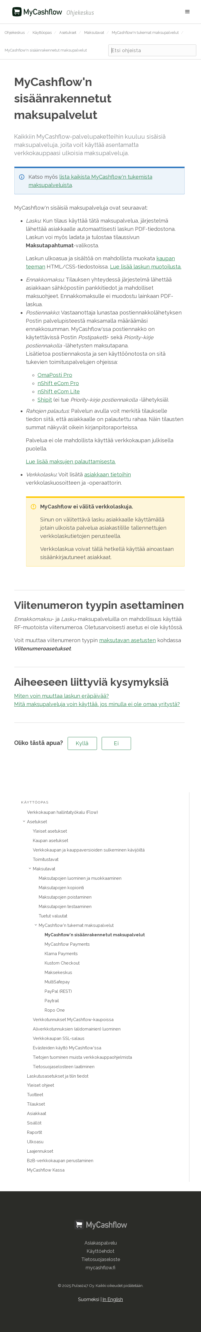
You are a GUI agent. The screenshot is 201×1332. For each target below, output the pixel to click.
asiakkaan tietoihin (107, 474)
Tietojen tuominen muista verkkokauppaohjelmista (82, 1057)
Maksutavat (94, 32)
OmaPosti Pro (55, 375)
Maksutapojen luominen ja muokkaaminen (80, 878)
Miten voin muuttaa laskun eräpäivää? (61, 696)
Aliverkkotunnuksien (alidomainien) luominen (77, 1028)
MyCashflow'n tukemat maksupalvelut (145, 32)
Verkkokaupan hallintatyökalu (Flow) (62, 812)
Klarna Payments (61, 953)
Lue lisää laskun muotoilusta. (145, 267)
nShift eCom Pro (58, 383)
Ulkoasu (35, 1141)
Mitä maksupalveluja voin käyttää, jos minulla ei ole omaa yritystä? (97, 704)
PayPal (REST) (58, 991)
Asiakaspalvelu (101, 1243)
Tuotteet (35, 1094)
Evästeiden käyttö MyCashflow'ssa (67, 1047)
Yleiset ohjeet (40, 1085)
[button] (145, 12)
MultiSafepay (57, 981)
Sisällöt (34, 1122)
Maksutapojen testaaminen (65, 906)
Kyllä (82, 743)
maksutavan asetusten (127, 640)
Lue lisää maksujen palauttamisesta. (71, 461)
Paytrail (52, 1000)
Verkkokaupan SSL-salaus (59, 1038)
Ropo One (55, 1010)
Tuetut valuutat (53, 915)
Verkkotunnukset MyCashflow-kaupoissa (73, 1019)
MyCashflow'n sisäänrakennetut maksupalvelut (46, 50)
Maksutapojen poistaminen (65, 896)
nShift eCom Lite (59, 391)
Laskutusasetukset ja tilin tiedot (57, 1075)
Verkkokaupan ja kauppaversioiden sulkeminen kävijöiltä (89, 849)
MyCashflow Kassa (46, 1169)
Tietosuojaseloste (100, 1259)
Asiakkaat (36, 1113)
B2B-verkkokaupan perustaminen (60, 1160)
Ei (116, 743)
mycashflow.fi (100, 1267)
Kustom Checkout (62, 962)
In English (112, 1299)
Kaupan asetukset (50, 840)
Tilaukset (36, 1103)
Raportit (34, 1132)
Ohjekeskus (15, 32)
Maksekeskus (58, 972)
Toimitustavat (45, 859)
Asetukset (67, 32)
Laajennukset (40, 1151)
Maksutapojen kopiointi (61, 887)
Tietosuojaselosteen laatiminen (63, 1066)
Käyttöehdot (100, 1251)
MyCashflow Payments (67, 944)
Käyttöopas (42, 32)
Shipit (45, 400)
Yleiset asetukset (50, 831)
